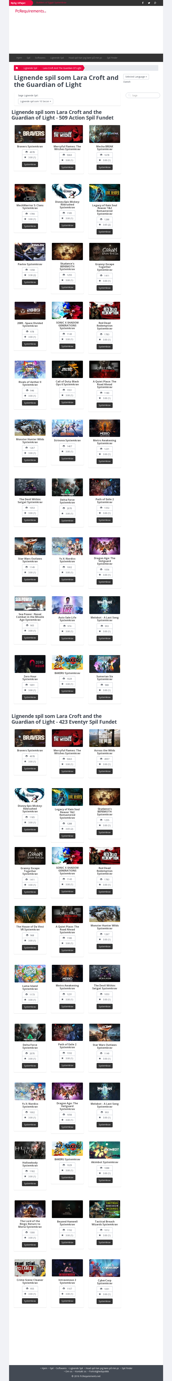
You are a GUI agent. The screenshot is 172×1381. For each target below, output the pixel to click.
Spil (28, 57)
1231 (104, 448)
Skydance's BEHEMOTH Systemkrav (67, 266)
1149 (30, 567)
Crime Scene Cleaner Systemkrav (30, 1281)
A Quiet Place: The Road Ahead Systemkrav (104, 384)
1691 (30, 684)
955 (30, 1288)
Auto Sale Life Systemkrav (67, 619)
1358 (30, 269)
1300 (30, 1232)
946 (30, 390)
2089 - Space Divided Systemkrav (30, 324)
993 (105, 626)
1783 (104, 334)
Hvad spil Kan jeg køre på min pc (85, 57)
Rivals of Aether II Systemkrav (30, 383)
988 (105, 684)
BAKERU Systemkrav (67, 673)
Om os (68, 1371)
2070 (67, 508)
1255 (67, 274)
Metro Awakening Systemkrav (104, 442)
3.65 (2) (105, 224)
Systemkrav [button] (30, 164)
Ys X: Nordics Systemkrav (67, 560)
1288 (104, 219)
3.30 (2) (30, 275)
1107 (67, 1288)
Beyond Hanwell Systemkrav (67, 1223)
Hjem (19, 57)
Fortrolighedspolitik (99, 1371)
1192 (67, 1230)
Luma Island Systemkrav (30, 987)
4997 (104, 758)
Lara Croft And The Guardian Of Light (62, 68)
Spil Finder (112, 57)
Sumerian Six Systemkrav (104, 678)
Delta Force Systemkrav (67, 501)
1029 (67, 678)
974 (67, 626)
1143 (67, 334)
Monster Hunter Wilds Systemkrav (30, 441)
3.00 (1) (30, 157)
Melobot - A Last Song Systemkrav (105, 619)
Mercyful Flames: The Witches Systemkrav (67, 148)
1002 (67, 567)
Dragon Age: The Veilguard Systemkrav (104, 560)
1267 (30, 447)
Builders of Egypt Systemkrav (51, 2)
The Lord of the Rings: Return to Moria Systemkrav (30, 1223)
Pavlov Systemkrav (30, 264)
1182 (30, 1171)
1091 (104, 1288)
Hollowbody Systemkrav (30, 1164)
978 (30, 331)
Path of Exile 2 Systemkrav (105, 501)
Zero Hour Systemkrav (30, 678)
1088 (104, 1167)
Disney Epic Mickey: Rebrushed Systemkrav (67, 204)
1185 (67, 213)
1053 (30, 507)
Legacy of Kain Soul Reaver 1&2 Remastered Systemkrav (104, 209)
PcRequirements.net (90, 1376)
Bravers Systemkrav (30, 146)
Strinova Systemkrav (67, 440)
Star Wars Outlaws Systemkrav (30, 560)
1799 (30, 213)
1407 (67, 446)
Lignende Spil (57, 57)
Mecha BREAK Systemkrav (104, 148)
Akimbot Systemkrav (104, 1162)
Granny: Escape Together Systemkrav (104, 267)
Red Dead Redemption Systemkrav (104, 325)
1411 (104, 275)
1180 (104, 392)
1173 (30, 994)
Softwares (40, 57)
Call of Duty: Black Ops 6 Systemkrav (67, 383)
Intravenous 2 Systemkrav (67, 1281)
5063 (67, 154)
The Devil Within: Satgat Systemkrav (30, 501)
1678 (104, 154)
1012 (104, 1230)
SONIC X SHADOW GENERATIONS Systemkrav (67, 325)
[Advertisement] (105, 29)
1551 (67, 390)
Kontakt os (80, 1371)
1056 (104, 569)
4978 (30, 152)
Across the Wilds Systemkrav (104, 752)
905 (30, 625)
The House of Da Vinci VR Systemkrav (30, 928)
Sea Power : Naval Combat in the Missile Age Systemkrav (30, 617)
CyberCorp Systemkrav (104, 1282)
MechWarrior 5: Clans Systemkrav (30, 207)
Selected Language (136, 76)
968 (30, 935)
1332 (104, 507)
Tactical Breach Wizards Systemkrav (105, 1223)
